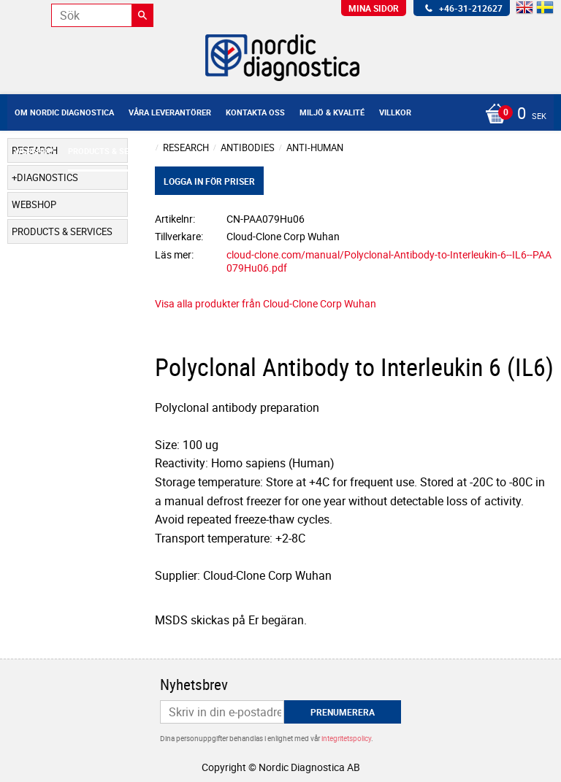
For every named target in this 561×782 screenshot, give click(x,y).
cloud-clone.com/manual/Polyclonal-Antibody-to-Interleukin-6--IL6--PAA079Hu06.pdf (389, 261)
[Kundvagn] (276, 114)
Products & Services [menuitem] (112, 150)
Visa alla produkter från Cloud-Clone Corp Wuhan (265, 303)
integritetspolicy (346, 738)
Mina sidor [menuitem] (373, 8)
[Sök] (142, 15)
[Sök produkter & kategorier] (102, 15)
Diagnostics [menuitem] (47, 177)
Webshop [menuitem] (34, 150)
